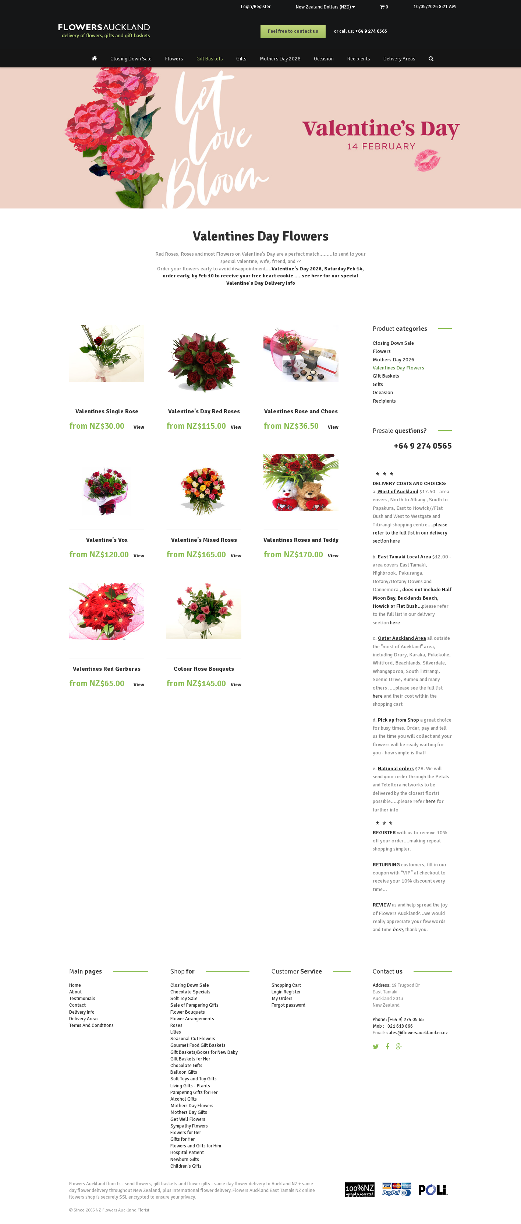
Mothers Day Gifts (188, 1113)
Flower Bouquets (187, 1012)
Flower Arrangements (192, 1019)
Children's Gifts (186, 1166)
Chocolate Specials (190, 992)
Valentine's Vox (107, 540)
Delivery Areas (399, 59)
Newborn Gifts (184, 1159)
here (316, 276)
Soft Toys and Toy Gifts (193, 1079)
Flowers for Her (185, 1133)
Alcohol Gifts (183, 1099)
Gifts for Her (182, 1139)
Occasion (324, 59)
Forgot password (288, 1006)
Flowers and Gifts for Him (195, 1146)
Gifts (241, 59)
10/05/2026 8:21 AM (434, 7)
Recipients (358, 59)
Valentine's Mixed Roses (204, 540)
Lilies (175, 1032)
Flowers (174, 59)
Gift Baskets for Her (190, 1059)
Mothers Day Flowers (191, 1106)
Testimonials (82, 999)
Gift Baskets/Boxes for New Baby (204, 1052)
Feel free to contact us (293, 32)
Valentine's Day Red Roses (204, 411)
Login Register (286, 992)
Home (75, 985)
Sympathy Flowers (189, 1126)
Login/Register (254, 7)
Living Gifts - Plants (190, 1086)
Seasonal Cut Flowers (192, 1039)
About (75, 992)
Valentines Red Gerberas (107, 669)
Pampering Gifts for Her (193, 1092)
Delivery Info (82, 1012)
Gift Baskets (209, 59)
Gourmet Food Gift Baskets (198, 1046)
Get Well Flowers (187, 1119)
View (139, 427)
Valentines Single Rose (106, 411)
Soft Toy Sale (184, 999)
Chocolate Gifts (186, 1066)
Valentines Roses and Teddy (301, 540)
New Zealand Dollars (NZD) (324, 7)
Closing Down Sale (131, 59)
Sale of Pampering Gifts (194, 1006)
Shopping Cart (286, 985)
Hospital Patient (187, 1153)
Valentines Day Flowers (398, 368)
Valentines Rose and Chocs (301, 411)
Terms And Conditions (91, 1025)
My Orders (282, 999)
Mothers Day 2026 (280, 59)
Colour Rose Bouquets (204, 669)
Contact (77, 1006)
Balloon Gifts (183, 1072)
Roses (176, 1025)
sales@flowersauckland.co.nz (417, 1033)
